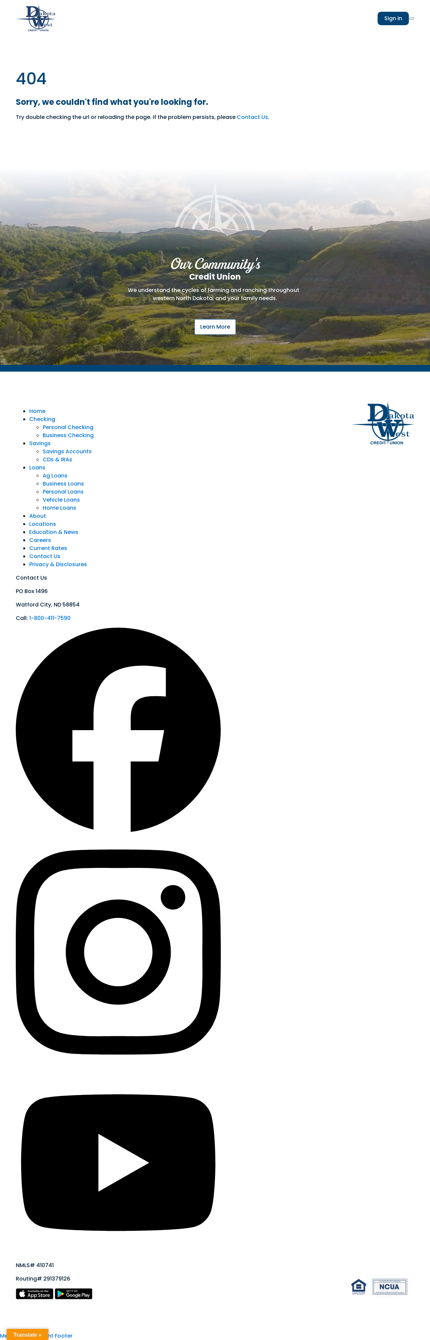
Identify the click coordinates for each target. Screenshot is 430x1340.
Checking (42, 419)
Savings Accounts (67, 451)
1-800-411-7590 (50, 618)
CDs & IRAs (57, 459)
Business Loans (63, 484)
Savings (40, 443)
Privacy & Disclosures (58, 564)
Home (37, 411)
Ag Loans (55, 475)
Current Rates (48, 548)
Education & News (53, 532)
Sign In (393, 18)
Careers (40, 540)
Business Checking (68, 435)
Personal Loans (63, 492)
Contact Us (252, 117)
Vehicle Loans (61, 500)
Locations (42, 524)
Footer (64, 1336)
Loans (37, 467)
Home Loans (59, 508)
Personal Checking (68, 427)
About (37, 516)
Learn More (215, 327)
